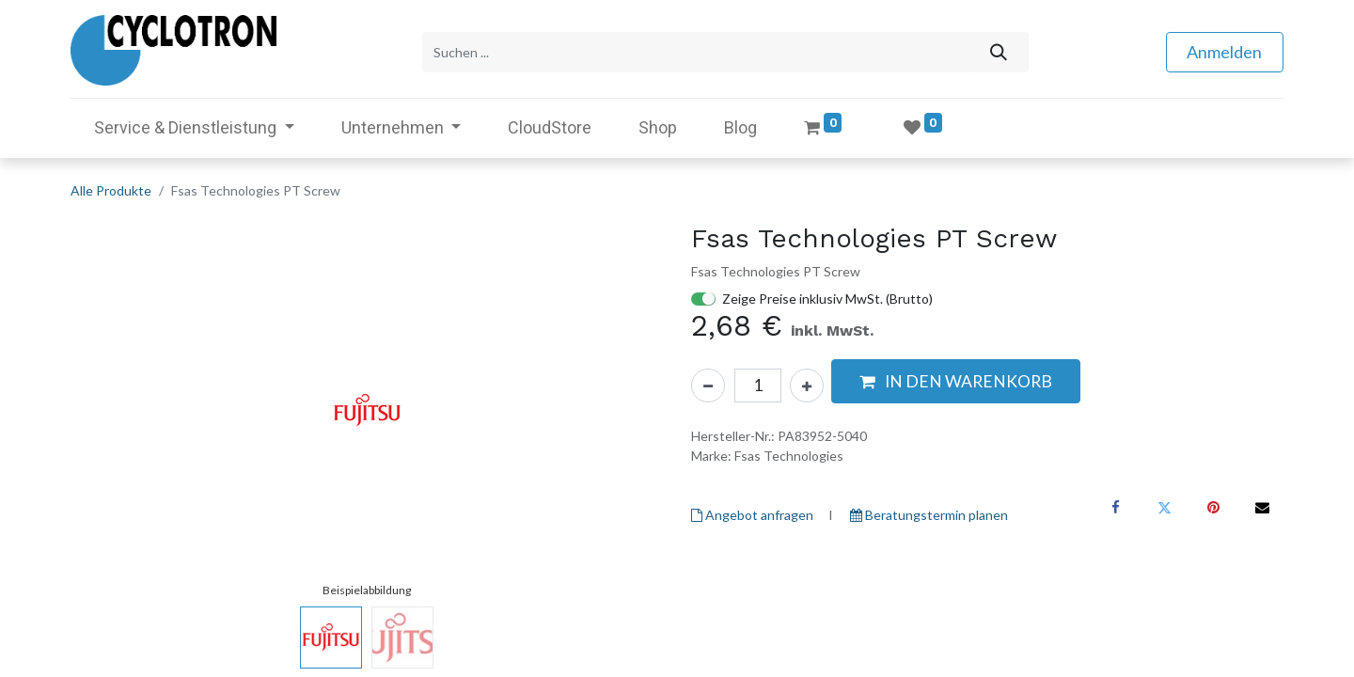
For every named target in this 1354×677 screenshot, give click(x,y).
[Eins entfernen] (708, 381)
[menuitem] (549, 123)
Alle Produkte (111, 186)
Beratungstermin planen (929, 511)
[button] (955, 376)
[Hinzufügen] (807, 381)
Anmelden (1224, 49)
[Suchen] (998, 50)
